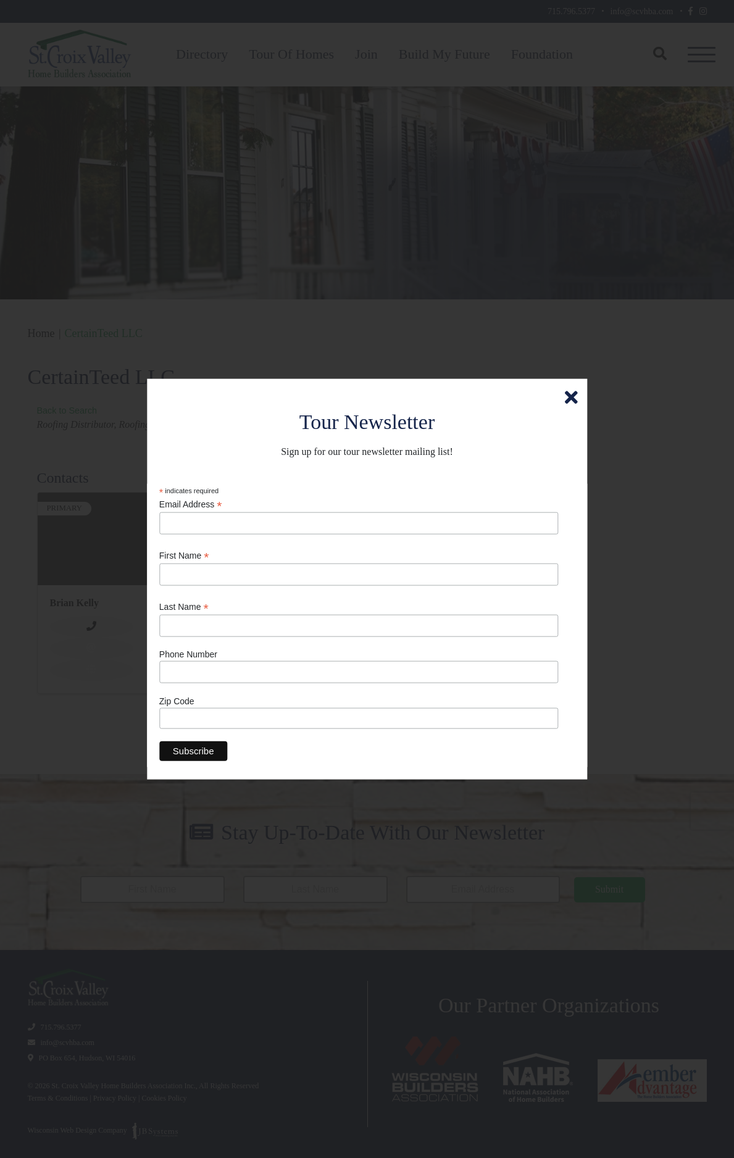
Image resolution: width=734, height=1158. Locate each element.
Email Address (190, 504)
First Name (184, 556)
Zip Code (176, 701)
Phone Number (188, 654)
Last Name (184, 607)
